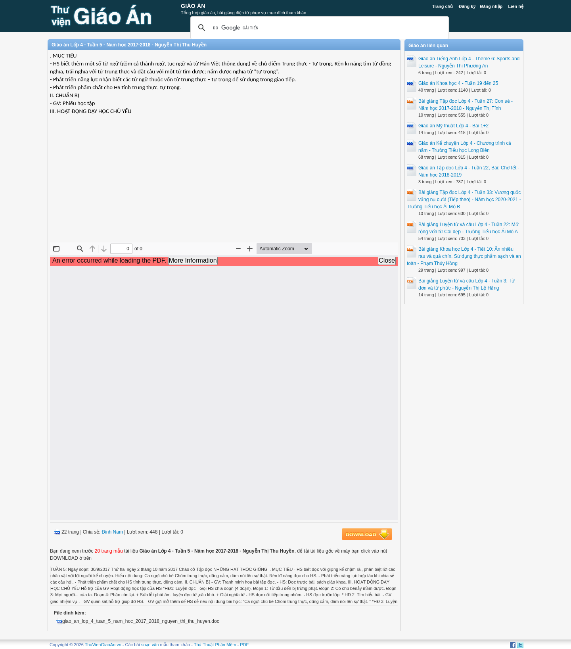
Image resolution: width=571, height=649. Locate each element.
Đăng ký (467, 6)
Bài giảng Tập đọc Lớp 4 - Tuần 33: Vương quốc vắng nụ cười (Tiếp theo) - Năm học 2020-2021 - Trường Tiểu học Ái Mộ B (464, 199)
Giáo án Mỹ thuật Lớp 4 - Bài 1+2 (453, 126)
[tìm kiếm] (318, 28)
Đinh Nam (112, 532)
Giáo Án (193, 6)
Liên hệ (515, 6)
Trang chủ (442, 6)
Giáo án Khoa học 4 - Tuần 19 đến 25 (458, 83)
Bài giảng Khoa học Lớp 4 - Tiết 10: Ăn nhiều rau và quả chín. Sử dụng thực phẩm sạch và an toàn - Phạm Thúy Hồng (464, 256)
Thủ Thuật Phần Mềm (215, 644)
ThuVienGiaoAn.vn (103, 644)
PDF (244, 644)
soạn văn (150, 644)
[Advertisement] (224, 184)
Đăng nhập (491, 6)
